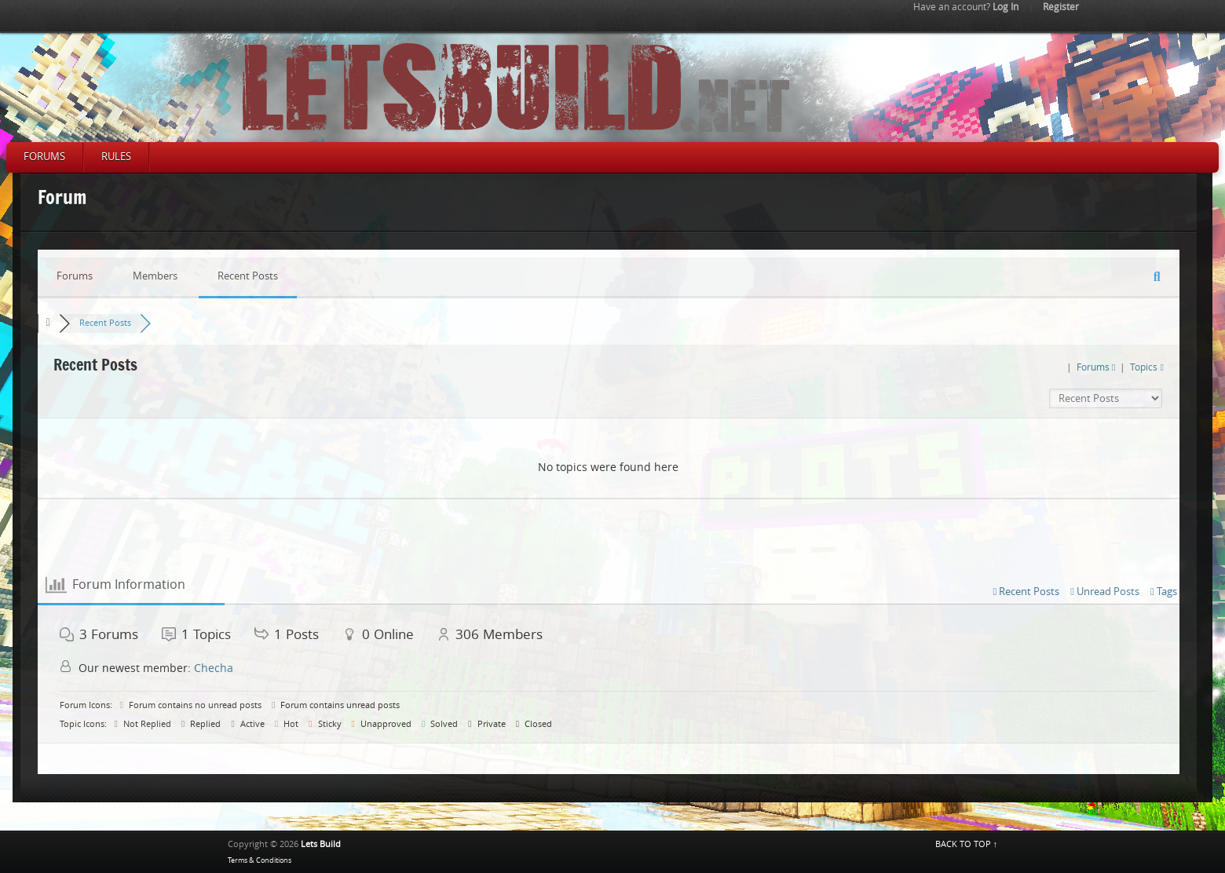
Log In (965, 7)
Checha (213, 668)
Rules (116, 157)
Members (155, 276)
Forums (44, 157)
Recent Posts (248, 276)
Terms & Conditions (259, 860)
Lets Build (321, 844)
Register (1061, 7)
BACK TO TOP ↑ (966, 844)
